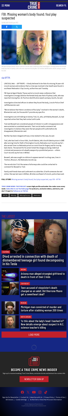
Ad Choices (9, 400)
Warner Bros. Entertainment (39, 406)
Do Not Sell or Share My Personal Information (46, 400)
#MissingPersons (25, 195)
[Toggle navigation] (6, 5)
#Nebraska (37, 195)
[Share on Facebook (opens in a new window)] (7, 27)
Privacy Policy (49, 397)
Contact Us (24, 397)
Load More (34, 334)
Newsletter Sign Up (34, 379)
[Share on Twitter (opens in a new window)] (17, 27)
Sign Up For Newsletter (10, 397)
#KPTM (5, 195)
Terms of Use (60, 397)
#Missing (13, 195)
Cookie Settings (21, 400)
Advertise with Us (36, 397)
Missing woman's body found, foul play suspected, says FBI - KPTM (36, 179)
